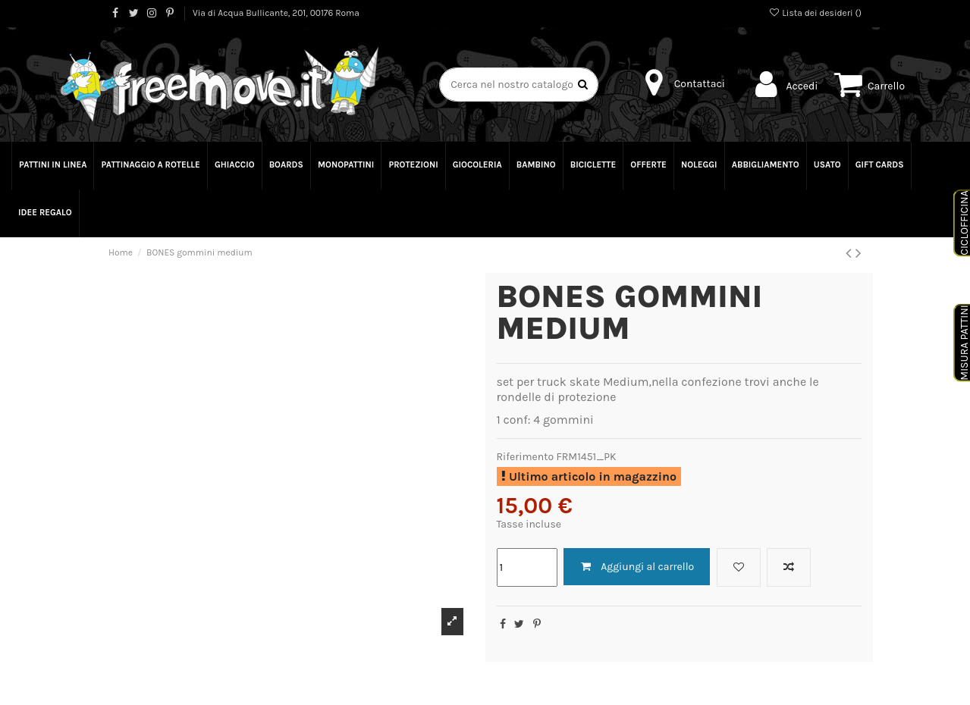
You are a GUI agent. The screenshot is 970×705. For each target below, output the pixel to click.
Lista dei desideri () (815, 13)
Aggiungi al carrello (636, 566)
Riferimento (525, 456)
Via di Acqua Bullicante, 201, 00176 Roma (276, 13)
